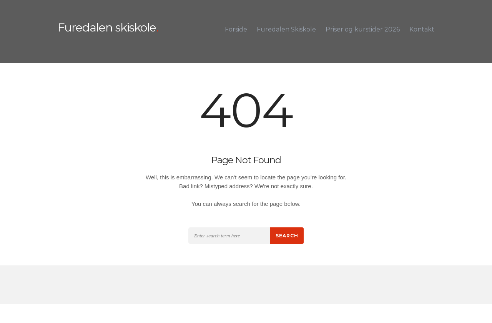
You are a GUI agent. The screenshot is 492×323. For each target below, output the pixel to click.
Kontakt (421, 29)
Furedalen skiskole (107, 27)
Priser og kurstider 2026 (363, 29)
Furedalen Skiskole (286, 29)
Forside (236, 29)
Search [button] (287, 236)
